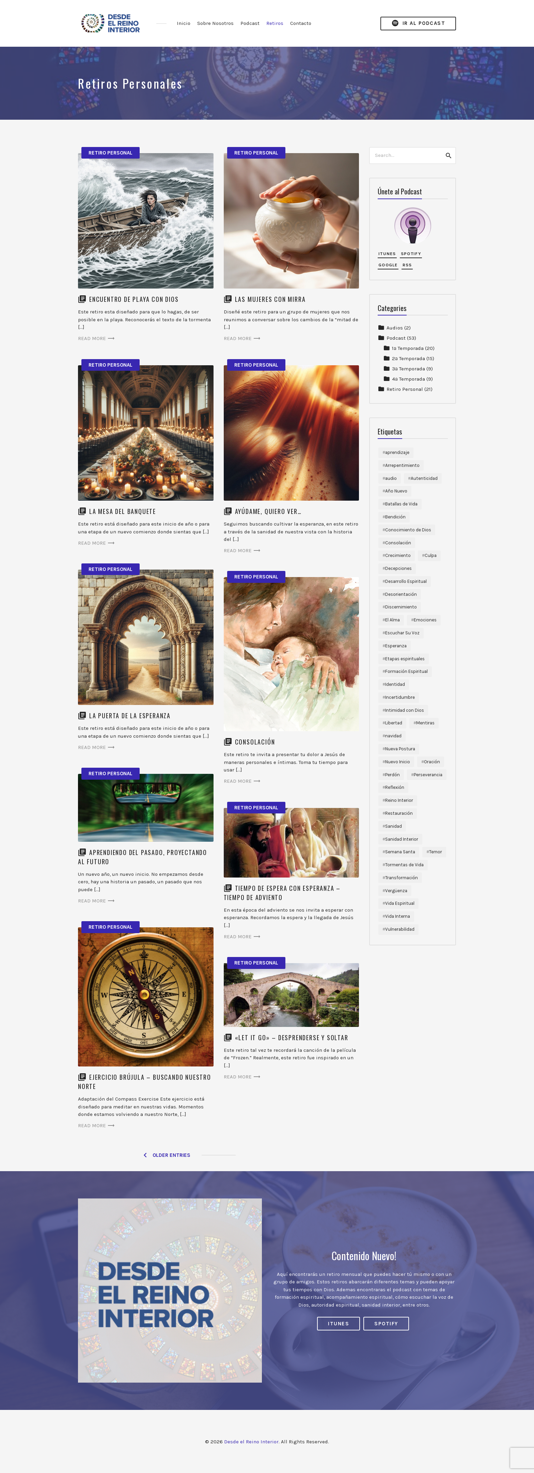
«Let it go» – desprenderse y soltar (291, 1037)
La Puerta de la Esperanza (130, 715)
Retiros (274, 23)
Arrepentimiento (402, 465)
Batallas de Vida (401, 503)
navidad (393, 735)
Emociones (425, 619)
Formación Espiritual (406, 671)
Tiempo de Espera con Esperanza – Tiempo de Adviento (282, 893)
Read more (96, 338)
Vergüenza (396, 890)
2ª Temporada (408, 358)
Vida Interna (397, 916)
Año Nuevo (396, 491)
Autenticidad (424, 478)
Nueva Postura (400, 748)
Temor (435, 851)
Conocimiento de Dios (408, 529)
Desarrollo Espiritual (406, 581)
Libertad (393, 722)
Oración (432, 761)
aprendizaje (397, 452)
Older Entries (171, 1155)
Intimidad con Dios (404, 710)
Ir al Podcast (418, 23)
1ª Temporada (408, 348)
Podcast (250, 23)
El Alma (392, 619)
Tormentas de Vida (404, 864)
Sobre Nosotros (215, 23)
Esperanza (396, 645)
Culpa (431, 555)
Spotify (411, 253)
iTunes (387, 253)
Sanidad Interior (401, 839)
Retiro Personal (110, 153)
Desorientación (401, 594)
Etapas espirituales (405, 658)
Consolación (255, 741)
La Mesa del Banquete (122, 511)
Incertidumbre (400, 697)
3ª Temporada (408, 369)
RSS (407, 264)
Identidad (395, 684)
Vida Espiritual (399, 903)
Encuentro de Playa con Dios (134, 299)
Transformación (401, 877)
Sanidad (393, 826)
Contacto (300, 23)
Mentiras (425, 722)
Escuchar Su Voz (402, 632)
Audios (395, 328)
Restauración (399, 813)
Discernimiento (401, 606)
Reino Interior (399, 800)
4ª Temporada (408, 379)
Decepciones (398, 568)
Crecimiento (398, 555)
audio (391, 478)
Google (388, 264)
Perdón (392, 774)
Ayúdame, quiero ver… (268, 511)
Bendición (395, 516)
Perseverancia (428, 774)
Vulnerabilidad (399, 929)
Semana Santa (400, 851)
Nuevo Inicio (397, 761)
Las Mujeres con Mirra (270, 299)
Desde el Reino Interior (251, 1442)
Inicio (183, 23)
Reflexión (394, 787)
